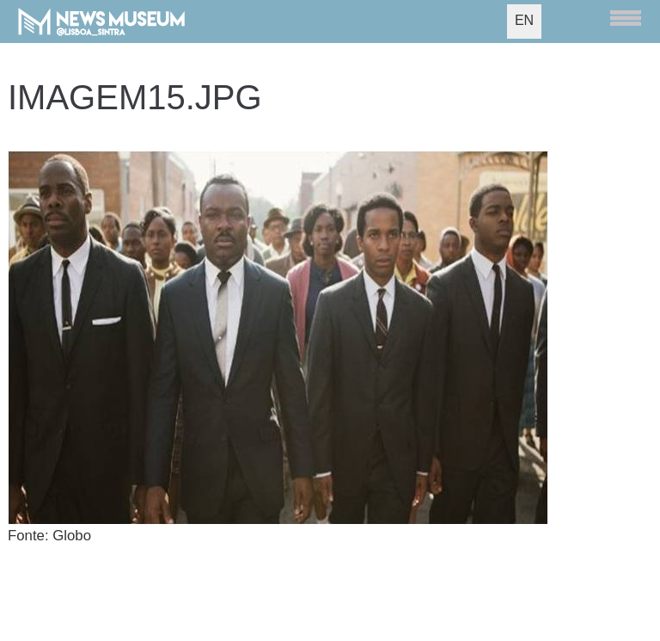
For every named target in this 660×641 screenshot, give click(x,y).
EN (524, 20)
